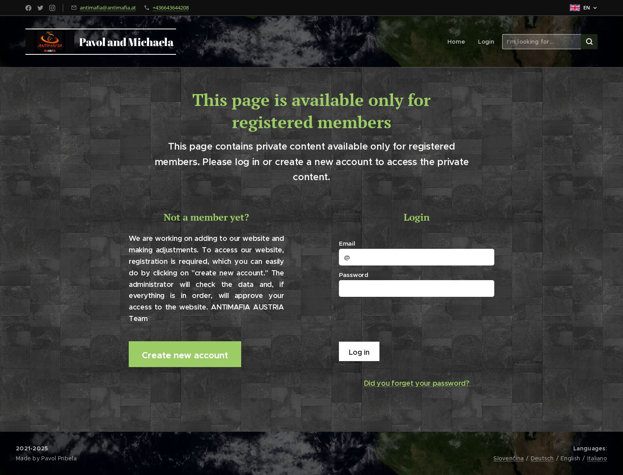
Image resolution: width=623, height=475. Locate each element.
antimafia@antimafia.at (108, 7)
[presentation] (401, 318)
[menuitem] (459, 42)
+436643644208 (171, 7)
